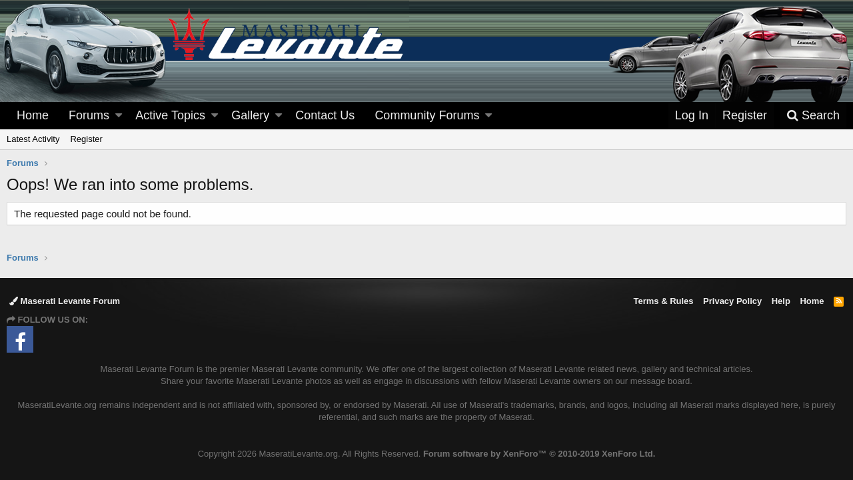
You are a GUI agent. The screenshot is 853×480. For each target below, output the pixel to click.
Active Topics (170, 115)
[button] (118, 115)
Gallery (250, 115)
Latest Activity (33, 139)
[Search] (813, 115)
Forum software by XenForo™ (539, 454)
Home (33, 115)
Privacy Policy (732, 301)
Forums (89, 115)
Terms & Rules (663, 301)
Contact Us (325, 115)
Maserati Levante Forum (64, 301)
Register (86, 139)
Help (781, 301)
